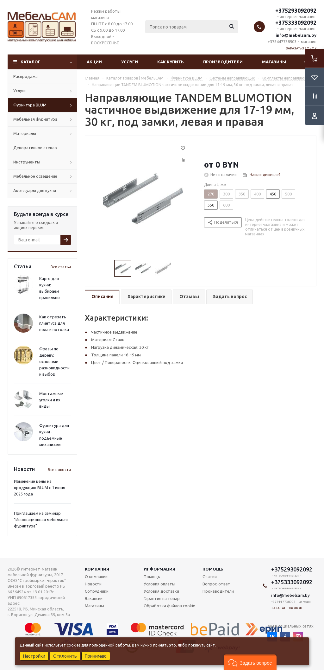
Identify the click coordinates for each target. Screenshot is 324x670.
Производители (223, 62)
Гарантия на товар (162, 598)
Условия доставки (161, 591)
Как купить (170, 62)
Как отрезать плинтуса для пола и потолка (54, 323)
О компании (96, 576)
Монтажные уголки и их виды (51, 399)
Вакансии (94, 598)
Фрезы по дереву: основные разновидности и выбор (54, 361)
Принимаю (96, 656)
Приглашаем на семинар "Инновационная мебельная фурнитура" (41, 519)
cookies (73, 645)
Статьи (209, 576)
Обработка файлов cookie (169, 605)
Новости (93, 584)
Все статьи (61, 267)
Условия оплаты (159, 584)
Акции (94, 62)
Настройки (34, 656)
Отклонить (65, 656)
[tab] (102, 297)
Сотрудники (97, 591)
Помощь (212, 569)
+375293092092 (295, 10)
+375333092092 (295, 22)
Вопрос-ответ (216, 584)
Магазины (274, 62)
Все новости (59, 470)
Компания (97, 569)
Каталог (30, 62)
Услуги (129, 62)
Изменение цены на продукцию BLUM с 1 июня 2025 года (39, 487)
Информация (159, 569)
